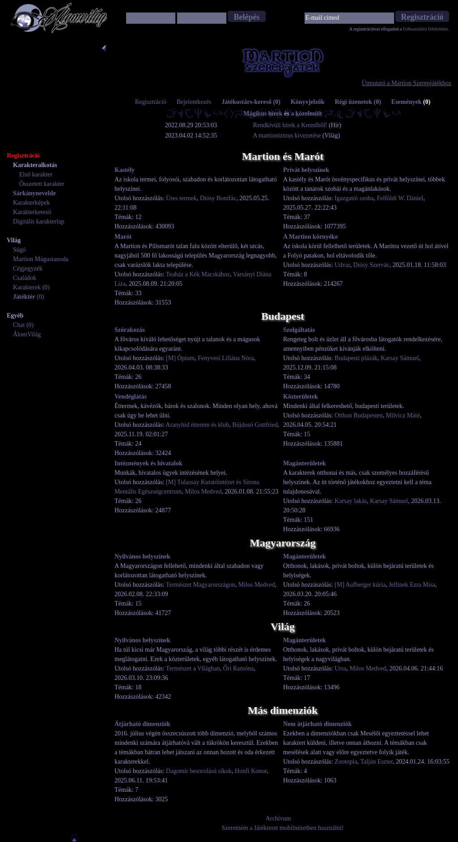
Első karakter (35, 174)
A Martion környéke (310, 236)
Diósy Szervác (371, 265)
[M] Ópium (180, 358)
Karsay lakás (351, 501)
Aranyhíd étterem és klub (197, 424)
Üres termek (181, 198)
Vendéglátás (130, 396)
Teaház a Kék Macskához (198, 274)
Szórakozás (129, 329)
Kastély (124, 170)
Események (411, 102)
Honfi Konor (251, 771)
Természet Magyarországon (200, 584)
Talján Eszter (376, 761)
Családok (24, 278)
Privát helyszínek (306, 170)
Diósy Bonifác (218, 198)
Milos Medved (203, 491)
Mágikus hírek (262, 113)
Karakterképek (31, 202)
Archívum (278, 818)
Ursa (340, 668)
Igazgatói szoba (354, 198)
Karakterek (27, 287)
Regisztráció (150, 102)
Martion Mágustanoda (40, 259)
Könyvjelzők (307, 102)
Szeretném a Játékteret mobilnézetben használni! (283, 828)
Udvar (342, 265)
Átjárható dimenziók (142, 724)
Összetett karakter (41, 183)
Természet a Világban (193, 668)
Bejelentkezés (194, 102)
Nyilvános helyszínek (142, 556)
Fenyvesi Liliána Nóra (226, 358)
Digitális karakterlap (38, 221)
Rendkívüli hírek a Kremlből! (291, 125)
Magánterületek (304, 463)
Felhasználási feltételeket (425, 28)
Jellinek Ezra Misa (412, 584)
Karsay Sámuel (400, 358)
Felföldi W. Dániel (400, 198)
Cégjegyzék (27, 268)
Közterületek (300, 396)
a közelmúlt (306, 113)
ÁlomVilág (27, 334)
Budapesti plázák (356, 358)
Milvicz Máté (403, 415)
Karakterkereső (32, 212)
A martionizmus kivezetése (287, 135)
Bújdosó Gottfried (255, 424)
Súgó (19, 249)
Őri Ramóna (238, 668)
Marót (122, 236)
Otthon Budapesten (359, 415)
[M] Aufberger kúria (360, 584)
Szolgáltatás (299, 329)
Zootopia (346, 761)
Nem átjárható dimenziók (317, 724)
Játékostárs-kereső (250, 102)
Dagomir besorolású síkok (199, 771)
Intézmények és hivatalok (148, 463)
